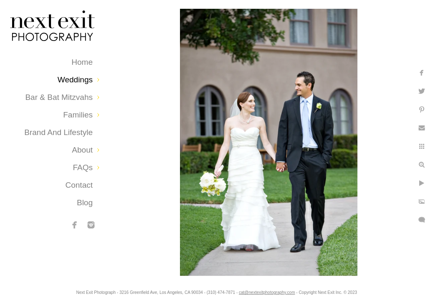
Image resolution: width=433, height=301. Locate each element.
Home (82, 62)
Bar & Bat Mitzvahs (59, 97)
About (82, 149)
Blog (85, 202)
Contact (79, 185)
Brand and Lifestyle (58, 132)
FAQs (83, 167)
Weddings (75, 79)
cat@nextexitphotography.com (299, 290)
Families (78, 114)
